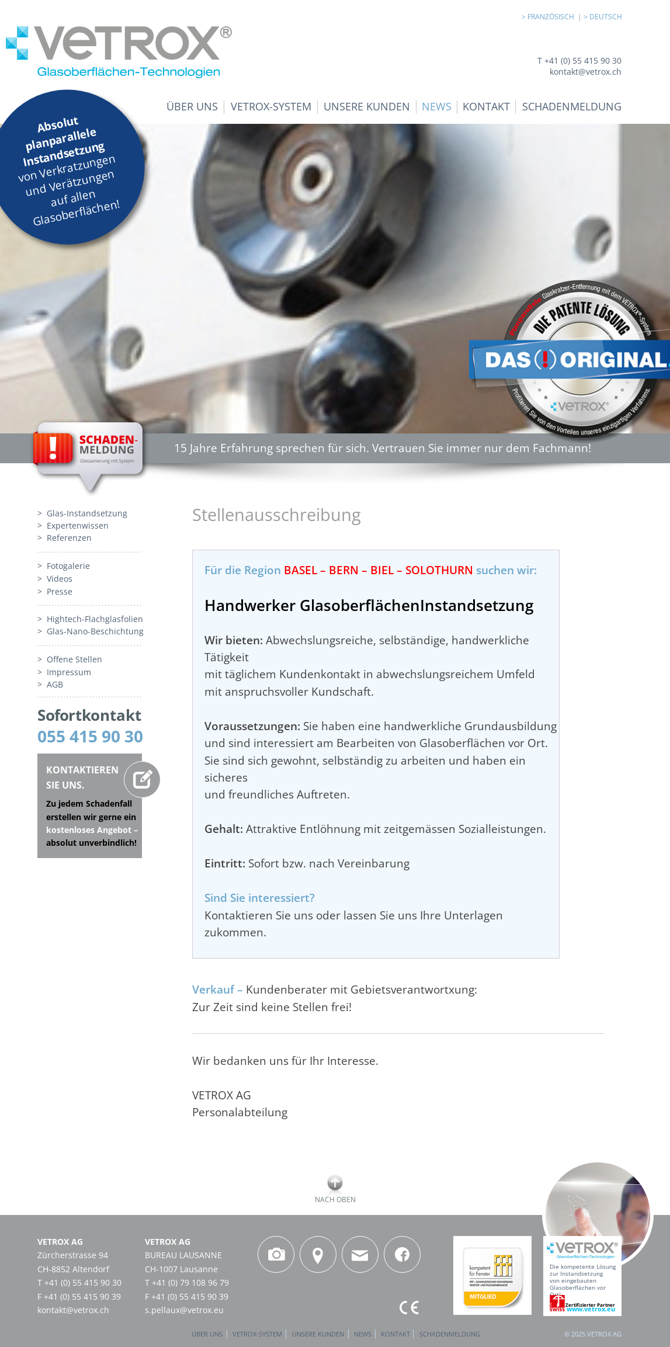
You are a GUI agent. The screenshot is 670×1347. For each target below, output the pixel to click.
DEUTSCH (605, 17)
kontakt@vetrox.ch (73, 1309)
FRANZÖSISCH (552, 17)
